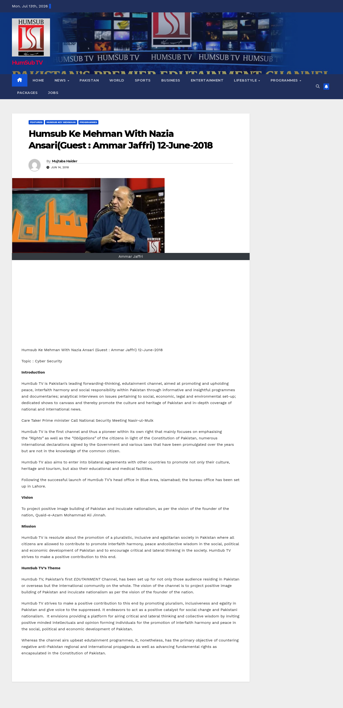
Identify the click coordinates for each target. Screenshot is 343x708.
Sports (143, 80)
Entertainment (207, 80)
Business (170, 80)
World (116, 80)
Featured (36, 122)
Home (38, 80)
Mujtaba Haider (64, 161)
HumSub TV (25, 63)
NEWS (61, 80)
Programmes (285, 80)
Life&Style (246, 80)
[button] (318, 86)
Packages (27, 93)
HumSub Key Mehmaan (61, 122)
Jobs (53, 93)
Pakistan (89, 80)
